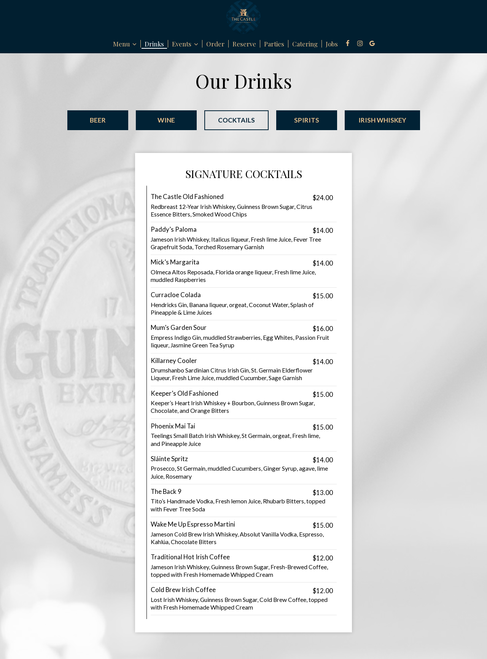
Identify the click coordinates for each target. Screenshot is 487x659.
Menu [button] (125, 44)
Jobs (332, 44)
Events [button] (185, 44)
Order (215, 44)
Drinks (154, 44)
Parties (274, 44)
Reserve (244, 44)
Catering (305, 44)
